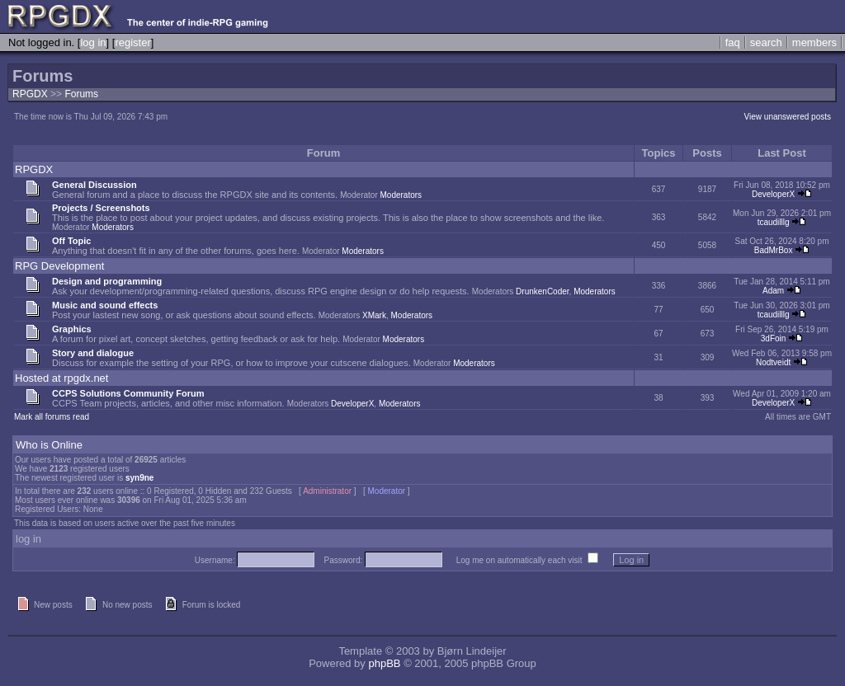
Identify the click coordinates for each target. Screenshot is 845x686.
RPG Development (59, 266)
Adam (773, 290)
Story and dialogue (93, 353)
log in (93, 42)
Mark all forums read (51, 416)
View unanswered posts (787, 116)
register (132, 42)
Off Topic (71, 241)
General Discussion (94, 185)
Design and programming (107, 281)
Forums (81, 94)
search (766, 42)
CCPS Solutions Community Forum (128, 393)
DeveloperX (773, 194)
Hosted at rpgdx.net (61, 378)
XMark (374, 315)
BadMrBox (773, 250)
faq (732, 42)
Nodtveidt (773, 362)
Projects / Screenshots (101, 208)
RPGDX (30, 94)
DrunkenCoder (542, 291)
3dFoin (773, 338)
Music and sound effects (105, 305)
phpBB (384, 663)
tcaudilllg (774, 222)
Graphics (72, 329)
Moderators (401, 195)
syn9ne (139, 477)
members (814, 42)
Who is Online (49, 445)
